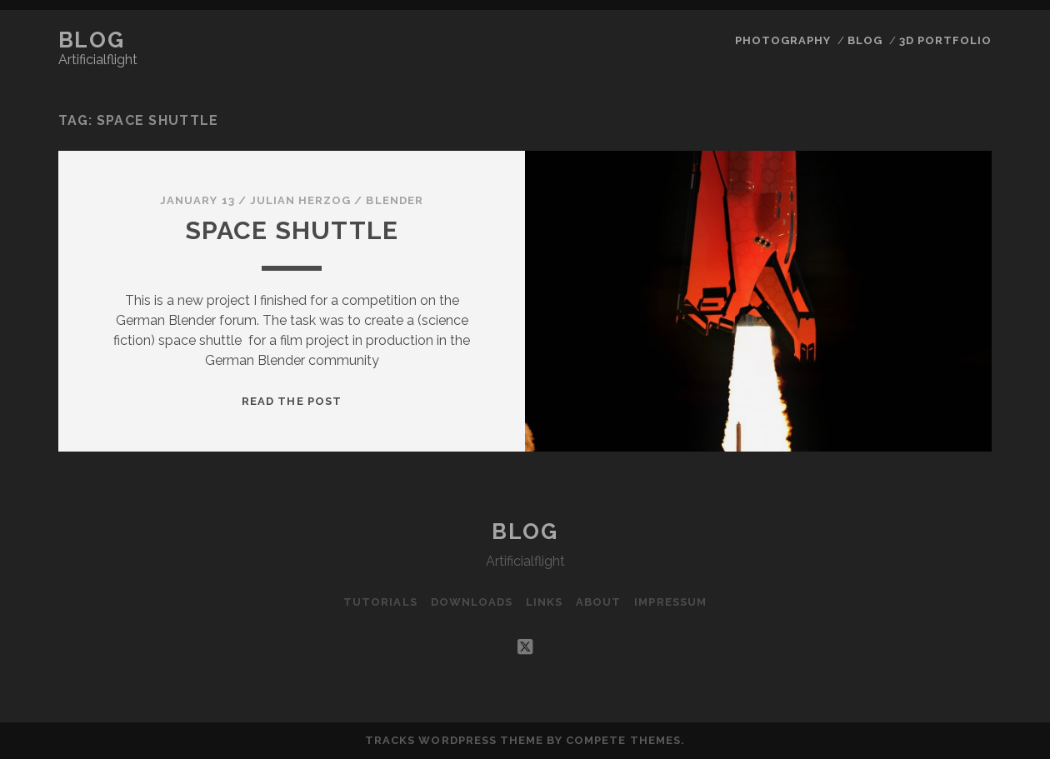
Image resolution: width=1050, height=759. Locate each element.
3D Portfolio (945, 40)
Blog (91, 39)
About (598, 602)
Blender (394, 200)
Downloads (471, 602)
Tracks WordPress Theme (454, 740)
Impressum (670, 602)
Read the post (292, 401)
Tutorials (380, 602)
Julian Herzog (301, 200)
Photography (783, 40)
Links (544, 602)
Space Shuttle (292, 230)
